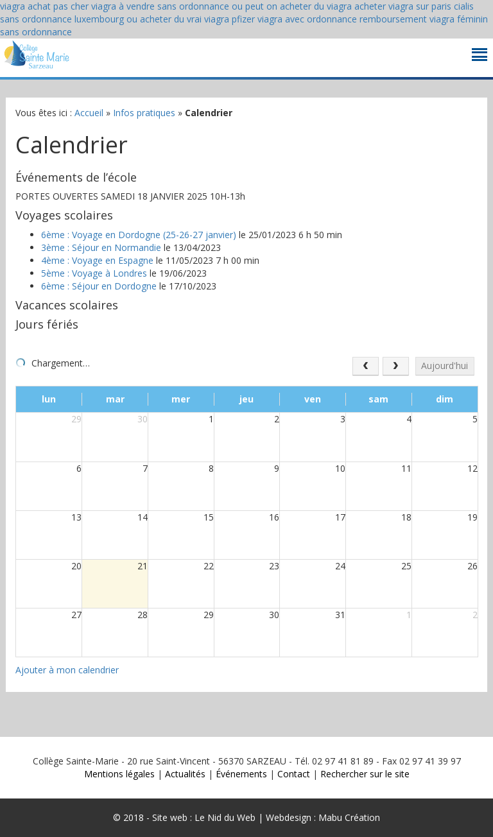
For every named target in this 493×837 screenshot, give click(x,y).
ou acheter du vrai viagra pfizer (190, 19)
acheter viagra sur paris (402, 6)
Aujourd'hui (444, 365)
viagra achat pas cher (44, 6)
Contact (293, 774)
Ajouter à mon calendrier (67, 670)
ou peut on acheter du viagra (292, 6)
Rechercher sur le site (365, 774)
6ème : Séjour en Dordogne (99, 286)
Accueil (88, 113)
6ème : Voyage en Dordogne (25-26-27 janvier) (138, 235)
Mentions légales (119, 774)
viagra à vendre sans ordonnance (160, 6)
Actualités (185, 774)
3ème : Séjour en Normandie (101, 247)
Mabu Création (348, 817)
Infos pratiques (144, 113)
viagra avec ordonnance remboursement (342, 19)
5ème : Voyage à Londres (94, 273)
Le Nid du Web (225, 817)
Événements (241, 774)
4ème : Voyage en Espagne (97, 260)
